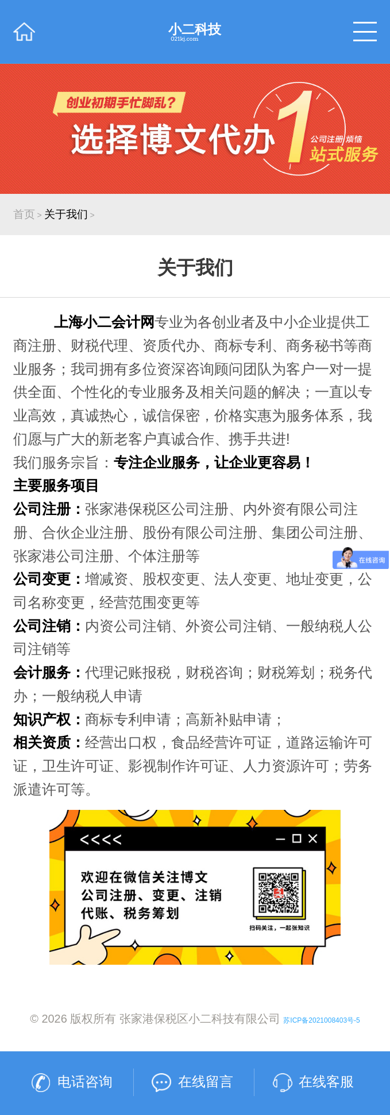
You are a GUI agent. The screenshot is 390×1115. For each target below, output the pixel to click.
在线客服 (326, 1081)
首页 (24, 214)
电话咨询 (85, 1081)
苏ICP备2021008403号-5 (321, 1020)
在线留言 (205, 1081)
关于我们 (66, 214)
